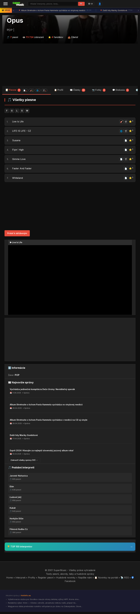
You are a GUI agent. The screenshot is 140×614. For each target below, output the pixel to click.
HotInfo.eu (26, 597)
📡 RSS (125, 579)
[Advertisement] (70, 65)
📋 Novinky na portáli (106, 579)
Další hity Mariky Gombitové (116, 10)
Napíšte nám (85, 579)
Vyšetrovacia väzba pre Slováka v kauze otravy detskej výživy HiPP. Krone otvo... (43, 601)
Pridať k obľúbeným (17, 235)
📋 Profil (58, 90)
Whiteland (17, 179)
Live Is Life (18, 122)
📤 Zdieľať (73, 37)
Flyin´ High (18, 151)
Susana (16, 141)
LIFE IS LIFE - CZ (21, 131)
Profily (31, 579)
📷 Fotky (99, 90)
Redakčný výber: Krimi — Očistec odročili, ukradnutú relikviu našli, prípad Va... (42, 605)
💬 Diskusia (120, 90)
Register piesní (45, 579)
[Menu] (5, 4)
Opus (15, 20)
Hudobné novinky (65, 579)
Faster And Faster (22, 170)
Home (9, 579)
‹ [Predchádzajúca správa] (13, 10)
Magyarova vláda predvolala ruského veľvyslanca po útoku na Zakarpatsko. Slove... (44, 608)
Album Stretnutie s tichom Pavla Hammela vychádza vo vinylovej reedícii (55, 10)
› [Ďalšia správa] (138, 10)
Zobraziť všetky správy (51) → (24, 462)
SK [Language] (90, 4)
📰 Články (77, 90)
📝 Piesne (26, 90)
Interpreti (20, 579)
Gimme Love (19, 160)
